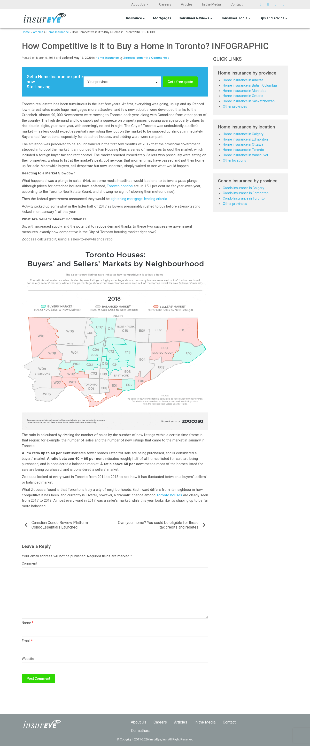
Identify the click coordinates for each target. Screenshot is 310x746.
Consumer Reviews (193, 18)
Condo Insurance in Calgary (243, 188)
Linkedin (285, 4)
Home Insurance (107, 58)
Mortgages (162, 18)
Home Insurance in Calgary (243, 134)
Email (27, 641)
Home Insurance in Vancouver (245, 155)
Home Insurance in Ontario (243, 96)
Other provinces (235, 106)
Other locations (234, 160)
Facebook (270, 4)
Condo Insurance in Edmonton (246, 193)
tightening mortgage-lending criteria (139, 199)
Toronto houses (169, 495)
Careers (165, 4)
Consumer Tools (234, 18)
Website (28, 659)
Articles (187, 4)
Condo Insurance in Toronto (244, 198)
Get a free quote (180, 82)
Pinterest (277, 4)
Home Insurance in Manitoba (244, 91)
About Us (138, 4)
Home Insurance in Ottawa (243, 144)
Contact (237, 4)
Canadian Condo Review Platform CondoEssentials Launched (59, 525)
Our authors (140, 730)
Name (27, 623)
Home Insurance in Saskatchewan (249, 101)
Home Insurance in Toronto (243, 150)
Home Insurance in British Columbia (250, 85)
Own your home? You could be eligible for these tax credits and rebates (158, 525)
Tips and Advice (271, 18)
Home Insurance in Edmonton (245, 139)
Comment (29, 563)
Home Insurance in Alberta (243, 80)
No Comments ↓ (157, 58)
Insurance (134, 18)
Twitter (262, 4)
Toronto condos (120, 186)
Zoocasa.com (133, 58)
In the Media (211, 4)
